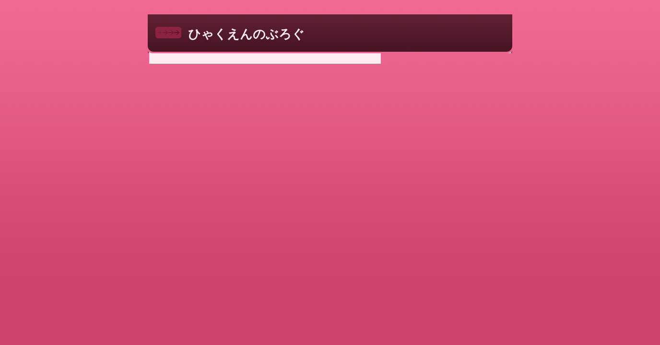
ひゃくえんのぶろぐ (246, 34)
